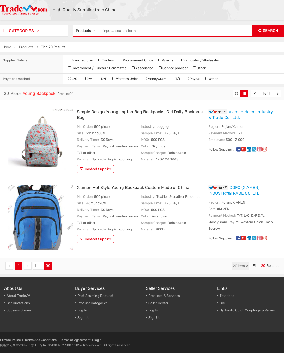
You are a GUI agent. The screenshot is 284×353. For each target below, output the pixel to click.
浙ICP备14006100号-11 (47, 345)
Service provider (173, 68)
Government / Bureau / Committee (97, 68)
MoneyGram (155, 79)
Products (26, 47)
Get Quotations (18, 303)
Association (143, 68)
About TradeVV (18, 296)
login (97, 340)
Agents (165, 60)
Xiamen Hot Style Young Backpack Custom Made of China (133, 187)
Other (199, 68)
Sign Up (154, 318)
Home (7, 47)
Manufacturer (80, 60)
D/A (87, 79)
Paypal (193, 79)
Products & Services (164, 296)
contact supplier (95, 169)
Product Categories (92, 303)
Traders (106, 60)
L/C (72, 79)
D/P (102, 79)
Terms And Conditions (41, 340)
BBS (223, 303)
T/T (176, 79)
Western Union (125, 79)
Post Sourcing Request (95, 296)
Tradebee (227, 296)
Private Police (10, 340)
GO (48, 266)
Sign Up (83, 318)
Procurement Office (136, 60)
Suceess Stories (19, 310)
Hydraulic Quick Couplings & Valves (247, 310)
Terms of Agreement (75, 340)
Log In (82, 310)
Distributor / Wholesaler (199, 60)
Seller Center (158, 303)
